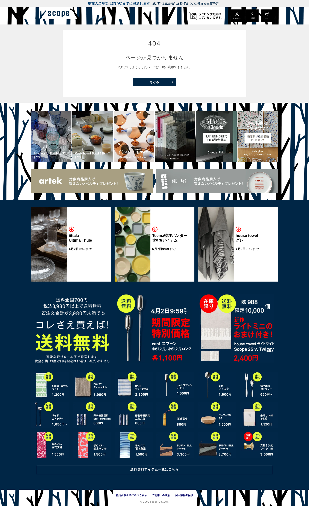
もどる (154, 82)
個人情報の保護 (184, 495)
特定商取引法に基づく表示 (131, 495)
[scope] (67, 15)
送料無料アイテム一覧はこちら (154, 469)
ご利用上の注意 (161, 495)
